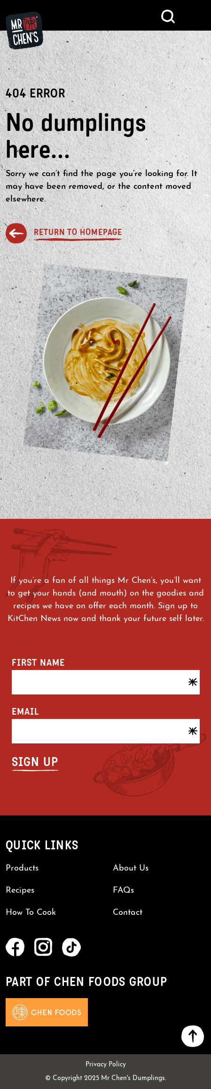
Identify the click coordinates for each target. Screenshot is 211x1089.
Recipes (20, 890)
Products (22, 868)
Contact (127, 912)
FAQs (123, 890)
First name (38, 662)
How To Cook (31, 912)
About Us (130, 868)
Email (25, 711)
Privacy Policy (106, 1064)
